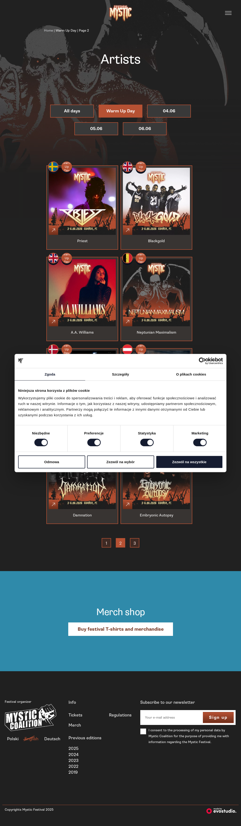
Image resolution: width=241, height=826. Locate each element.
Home (48, 31)
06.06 (145, 128)
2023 (73, 760)
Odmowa (51, 462)
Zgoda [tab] (50, 374)
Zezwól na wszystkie (189, 462)
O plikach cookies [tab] (191, 374)
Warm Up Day (66, 31)
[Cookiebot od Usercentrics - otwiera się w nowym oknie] (202, 360)
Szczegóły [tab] (120, 374)
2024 (73, 754)
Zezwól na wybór (120, 462)
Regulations (120, 715)
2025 (73, 748)
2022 (73, 766)
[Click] (53, 230)
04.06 (169, 111)
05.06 (96, 128)
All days (72, 111)
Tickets (75, 715)
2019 (73, 772)
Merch (74, 725)
